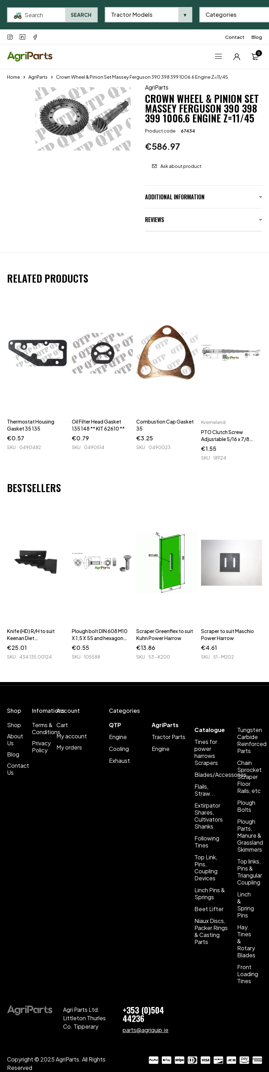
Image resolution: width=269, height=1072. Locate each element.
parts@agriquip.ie (145, 1030)
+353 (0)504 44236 (143, 1013)
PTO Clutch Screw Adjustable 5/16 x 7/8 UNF (225, 439)
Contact (234, 37)
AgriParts (38, 77)
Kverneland (213, 422)
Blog (256, 37)
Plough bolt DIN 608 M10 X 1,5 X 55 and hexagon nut (99, 638)
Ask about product (180, 166)
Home (13, 77)
